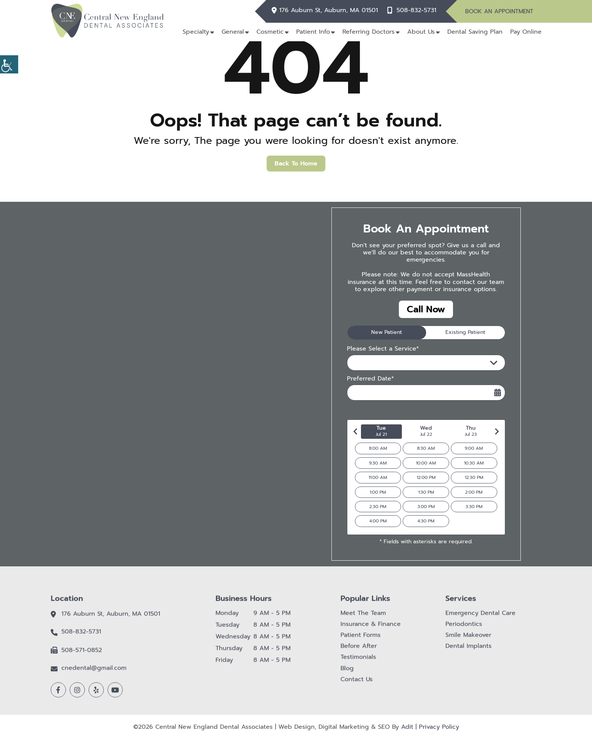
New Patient (386, 332)
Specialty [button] (196, 31)
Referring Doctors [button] (368, 31)
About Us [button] (421, 31)
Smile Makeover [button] (468, 639)
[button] (9, 64)
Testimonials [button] (358, 661)
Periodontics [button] (463, 628)
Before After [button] (359, 650)
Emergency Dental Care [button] (480, 617)
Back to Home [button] (296, 163)
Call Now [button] (426, 309)
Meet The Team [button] (363, 617)
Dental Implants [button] (468, 650)
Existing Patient (465, 332)
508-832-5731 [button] (416, 10)
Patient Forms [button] (361, 639)
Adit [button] (407, 726)
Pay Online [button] (526, 31)
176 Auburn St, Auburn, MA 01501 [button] (328, 10)
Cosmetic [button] (270, 31)
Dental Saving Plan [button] (475, 31)
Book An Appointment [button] (499, 11)
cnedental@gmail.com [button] (94, 672)
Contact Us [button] (357, 683)
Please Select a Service (389, 362)
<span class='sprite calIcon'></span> (497, 392)
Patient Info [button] (313, 31)
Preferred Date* (370, 378)
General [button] (233, 31)
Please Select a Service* (383, 348)
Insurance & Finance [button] (371, 628)
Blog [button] (347, 672)
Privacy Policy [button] (439, 726)
